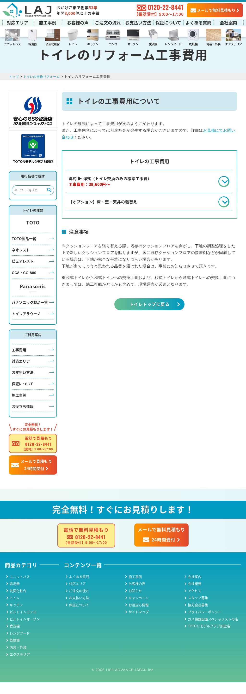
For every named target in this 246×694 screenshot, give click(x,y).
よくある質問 (198, 22)
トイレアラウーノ (26, 325)
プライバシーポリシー (204, 623)
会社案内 (228, 22)
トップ (14, 88)
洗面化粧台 (53, 44)
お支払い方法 (138, 22)
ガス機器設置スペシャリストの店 (213, 630)
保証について (168, 22)
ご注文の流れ (108, 22)
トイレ (72, 44)
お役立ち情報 (22, 417)
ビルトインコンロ (23, 623)
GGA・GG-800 (24, 284)
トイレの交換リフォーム (43, 88)
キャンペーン (138, 609)
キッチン (92, 44)
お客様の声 (78, 22)
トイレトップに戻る (149, 317)
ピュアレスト (22, 272)
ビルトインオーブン (25, 630)
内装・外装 (213, 44)
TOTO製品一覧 (24, 250)
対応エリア (17, 22)
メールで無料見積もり (213, 10)
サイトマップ (139, 623)
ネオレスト (21, 261)
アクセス (194, 602)
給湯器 (32, 44)
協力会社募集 (198, 616)
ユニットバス (12, 44)
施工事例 (47, 22)
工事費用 (19, 361)
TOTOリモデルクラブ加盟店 (209, 637)
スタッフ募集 (198, 609)
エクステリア (233, 44)
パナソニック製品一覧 (30, 313)
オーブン (133, 44)
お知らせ (135, 602)
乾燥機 (193, 44)
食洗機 (153, 44)
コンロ (113, 44)
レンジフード (173, 44)
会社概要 (194, 595)
